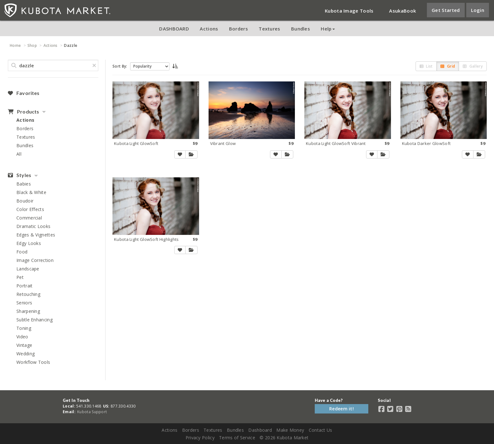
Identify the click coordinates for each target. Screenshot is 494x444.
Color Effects (30, 209)
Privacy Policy (200, 438)
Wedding (25, 354)
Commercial (29, 218)
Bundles (300, 28)
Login (478, 10)
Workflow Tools (33, 362)
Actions (209, 28)
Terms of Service (237, 438)
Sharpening (28, 311)
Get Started (446, 10)
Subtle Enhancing (34, 320)
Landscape (27, 269)
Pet (20, 277)
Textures (269, 28)
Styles (19, 175)
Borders (238, 28)
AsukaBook (402, 11)
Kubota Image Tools (349, 11)
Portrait (24, 286)
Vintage (24, 345)
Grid (447, 66)
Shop (32, 45)
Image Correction (35, 260)
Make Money (290, 430)
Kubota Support (92, 411)
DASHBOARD (174, 28)
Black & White (31, 192)
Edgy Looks (28, 243)
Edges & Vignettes (35, 235)
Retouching (28, 294)
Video (22, 337)
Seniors (24, 303)
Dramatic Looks (33, 226)
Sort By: (119, 66)
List (426, 66)
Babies (23, 184)
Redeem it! (341, 409)
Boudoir (24, 201)
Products (23, 111)
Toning (23, 328)
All (18, 154)
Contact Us (320, 430)
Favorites (23, 93)
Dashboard (260, 430)
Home (15, 45)
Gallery (473, 66)
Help (328, 28)
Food (21, 252)
